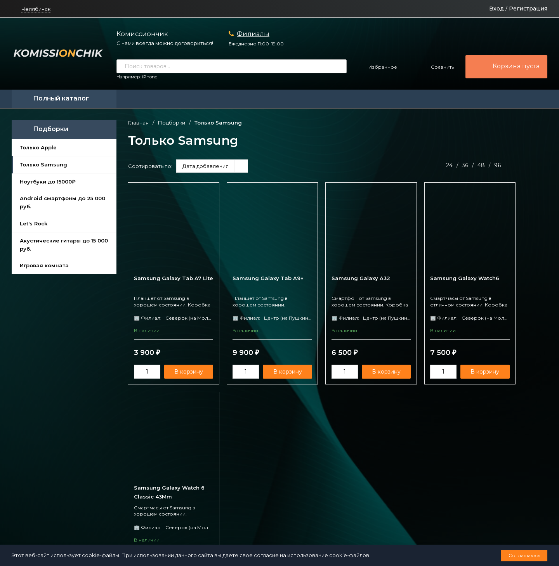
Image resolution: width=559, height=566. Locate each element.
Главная (138, 122)
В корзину (182, 372)
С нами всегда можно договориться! (164, 43)
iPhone (149, 77)
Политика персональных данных (245, 533)
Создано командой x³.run (314, 533)
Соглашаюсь (524, 555)
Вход (496, 8)
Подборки (171, 122)
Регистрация (528, 8)
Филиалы (253, 34)
